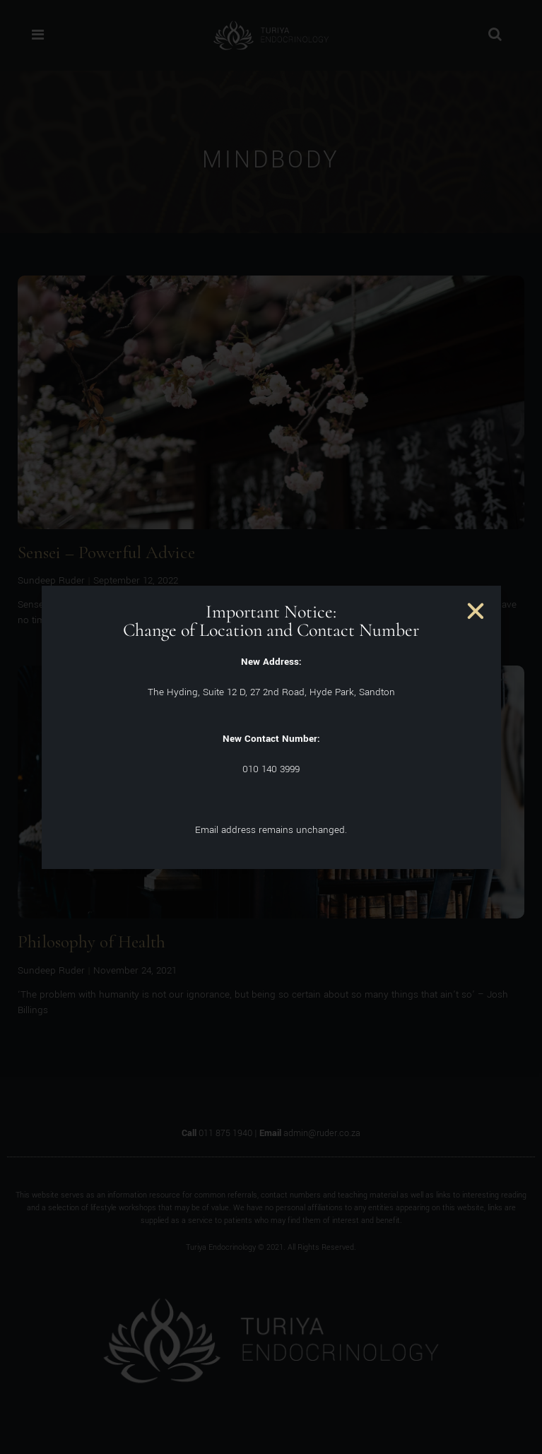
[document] (271, 727)
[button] (475, 611)
